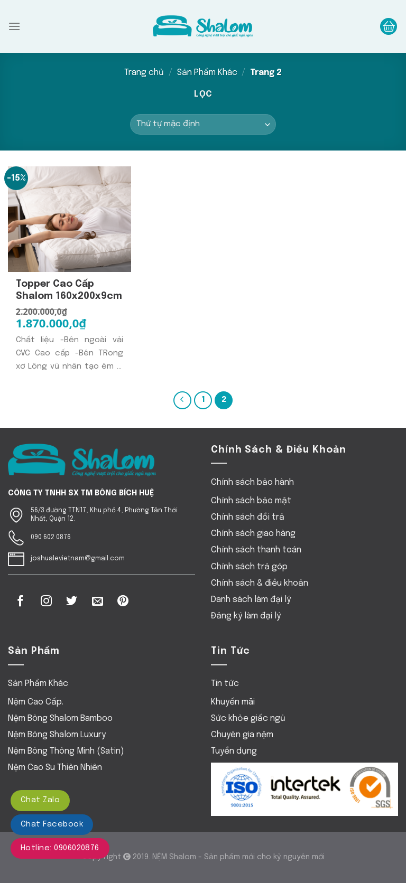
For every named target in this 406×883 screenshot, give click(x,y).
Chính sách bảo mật (251, 500)
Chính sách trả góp (249, 566)
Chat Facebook (52, 824)
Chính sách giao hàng (253, 533)
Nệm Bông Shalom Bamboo (60, 718)
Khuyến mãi (233, 702)
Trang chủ (144, 72)
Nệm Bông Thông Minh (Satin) (66, 751)
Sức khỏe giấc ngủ (248, 718)
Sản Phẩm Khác (207, 72)
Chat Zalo (40, 800)
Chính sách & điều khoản (259, 583)
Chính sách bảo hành (252, 482)
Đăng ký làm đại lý (246, 616)
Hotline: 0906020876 (60, 848)
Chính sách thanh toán (256, 550)
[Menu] (14, 26)
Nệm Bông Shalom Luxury (57, 734)
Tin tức (225, 683)
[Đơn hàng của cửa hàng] (203, 124)
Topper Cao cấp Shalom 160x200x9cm (69, 290)
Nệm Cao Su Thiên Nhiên (55, 767)
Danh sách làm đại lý (251, 599)
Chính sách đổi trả (247, 517)
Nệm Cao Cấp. (35, 702)
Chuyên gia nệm (242, 734)
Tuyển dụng (234, 751)
